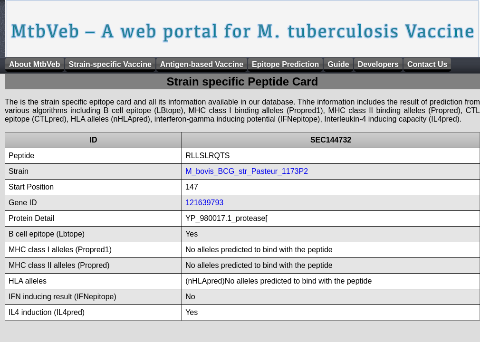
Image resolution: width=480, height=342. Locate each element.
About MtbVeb (34, 64)
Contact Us (427, 64)
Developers (378, 64)
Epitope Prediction (285, 64)
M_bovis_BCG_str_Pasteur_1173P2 (246, 171)
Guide (338, 64)
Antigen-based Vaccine (201, 64)
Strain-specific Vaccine (110, 64)
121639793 (204, 203)
